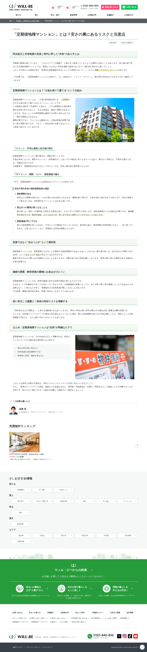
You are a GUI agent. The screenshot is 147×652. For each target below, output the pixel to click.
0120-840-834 (91, 5)
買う (36, 15)
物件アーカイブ (18, 647)
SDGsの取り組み (77, 622)
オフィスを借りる (19, 618)
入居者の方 (128, 15)
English (53, 622)
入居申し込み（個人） (38, 618)
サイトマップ (47, 647)
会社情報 (130, 613)
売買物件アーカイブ (38, 622)
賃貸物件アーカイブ (19, 622)
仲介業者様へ (96, 618)
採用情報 (123, 618)
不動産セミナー (98, 613)
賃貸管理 (73, 15)
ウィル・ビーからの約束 (71, 570)
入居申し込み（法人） (58, 618)
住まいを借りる (35, 613)
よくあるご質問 (111, 618)
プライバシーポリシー (33, 647)
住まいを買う (80, 613)
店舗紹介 (110, 15)
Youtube (135, 636)
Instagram (124, 636)
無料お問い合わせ (111, 7)
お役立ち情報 (115, 613)
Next (137, 445)
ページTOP (142, 647)
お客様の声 (91, 15)
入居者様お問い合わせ (79, 618)
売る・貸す (55, 15)
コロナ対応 (63, 622)
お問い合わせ (131, 7)
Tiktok (130, 636)
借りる (18, 15)
